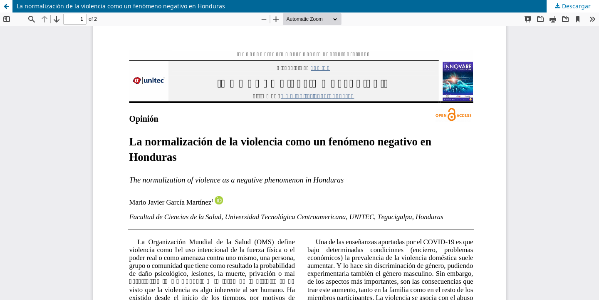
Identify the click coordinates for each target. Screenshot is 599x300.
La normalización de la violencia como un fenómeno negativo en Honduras (121, 6)
